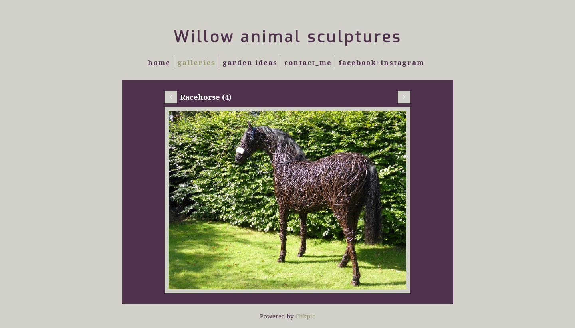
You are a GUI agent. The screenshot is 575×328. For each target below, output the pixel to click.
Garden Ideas (250, 62)
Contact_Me (308, 62)
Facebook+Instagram (381, 62)
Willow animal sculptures (288, 37)
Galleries (196, 62)
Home (159, 62)
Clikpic (305, 316)
